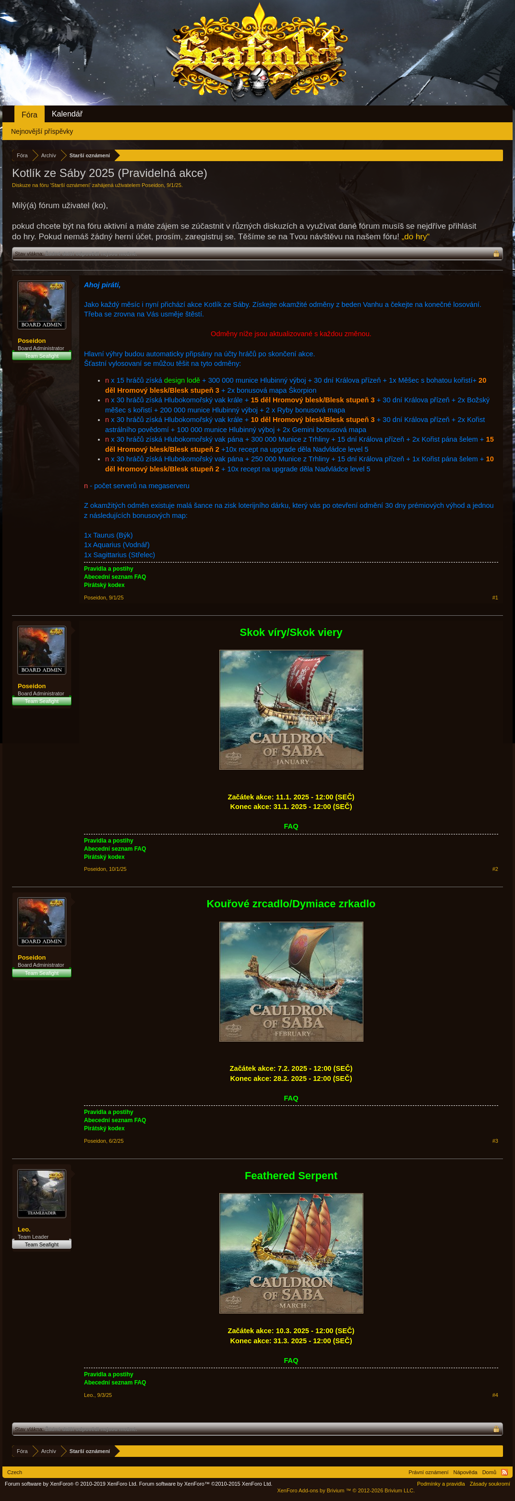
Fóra (29, 115)
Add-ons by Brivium (346, 1490)
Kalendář (67, 114)
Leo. (24, 1229)
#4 (495, 1395)
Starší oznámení (70, 185)
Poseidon (153, 185)
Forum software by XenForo (71, 1484)
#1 (495, 597)
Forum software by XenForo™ (206, 1484)
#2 (495, 869)
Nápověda (466, 1472)
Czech (14, 1472)
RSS (504, 1472)
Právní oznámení (428, 1472)
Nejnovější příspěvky (42, 131)
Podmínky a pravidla (441, 1484)
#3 (495, 1141)
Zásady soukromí (490, 1484)
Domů (489, 1472)
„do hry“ (416, 236)
